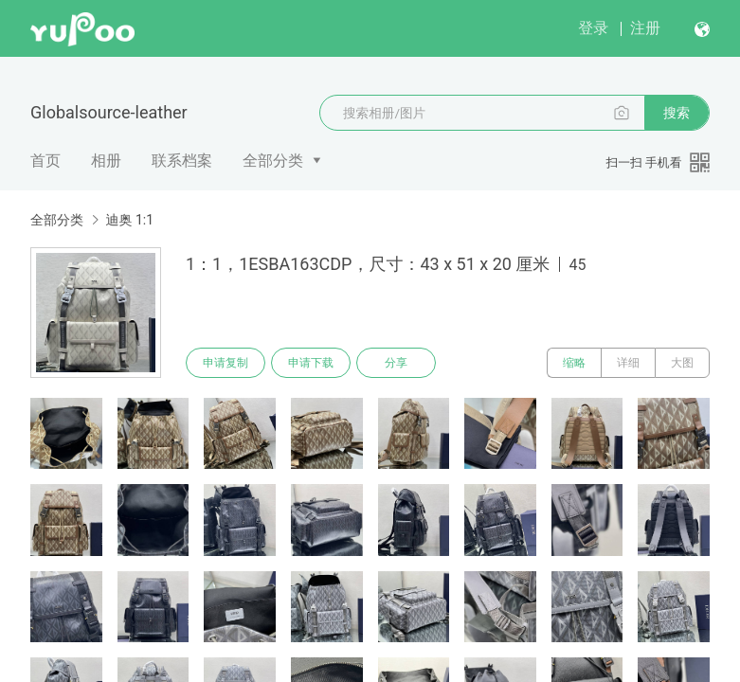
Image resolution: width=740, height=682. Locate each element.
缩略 (574, 362)
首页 (45, 161)
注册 (645, 28)
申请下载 (311, 362)
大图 (682, 362)
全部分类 (273, 161)
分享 (396, 362)
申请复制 (225, 362)
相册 (106, 161)
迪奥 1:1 (129, 219)
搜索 (676, 112)
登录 (593, 28)
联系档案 (182, 161)
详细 (628, 362)
